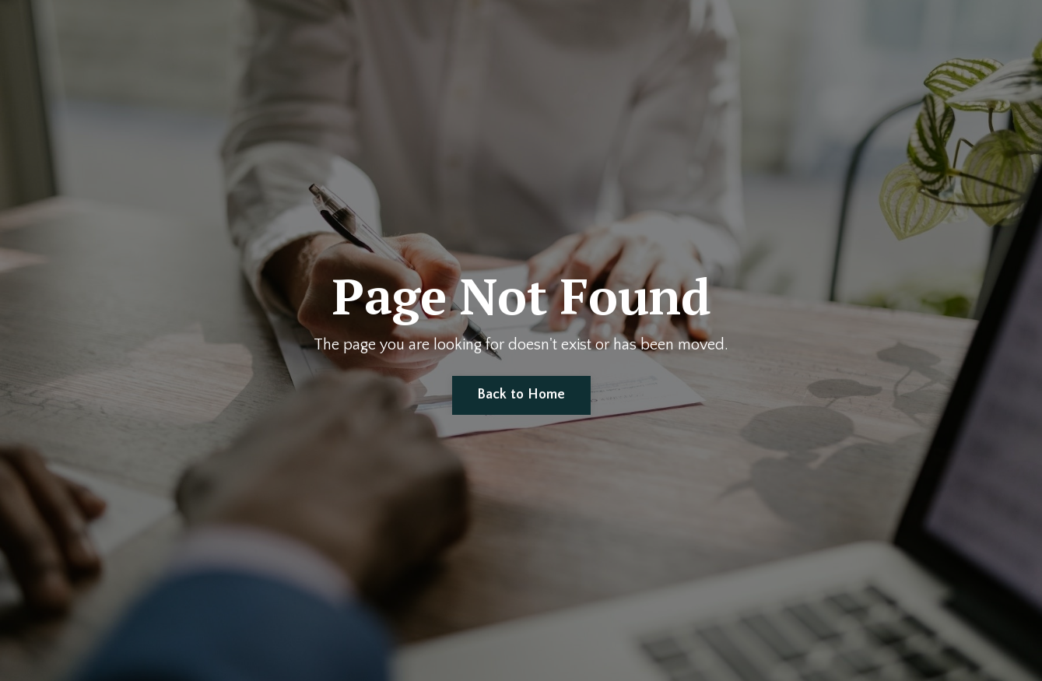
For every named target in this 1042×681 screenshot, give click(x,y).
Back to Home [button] (521, 394)
